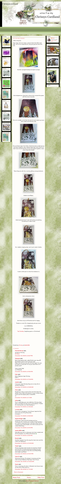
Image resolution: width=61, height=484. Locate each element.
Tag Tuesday (20, 331)
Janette (17, 382)
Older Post (41, 477)
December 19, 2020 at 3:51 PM (23, 435)
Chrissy (53, 38)
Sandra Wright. (19, 418)
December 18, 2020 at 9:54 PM (24, 371)
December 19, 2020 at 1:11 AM (23, 397)
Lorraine (17, 409)
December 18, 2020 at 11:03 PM (24, 379)
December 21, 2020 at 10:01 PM (24, 453)
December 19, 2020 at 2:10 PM (24, 427)
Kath (16, 374)
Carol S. (17, 456)
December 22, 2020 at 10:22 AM (24, 461)
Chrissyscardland (10, 4)
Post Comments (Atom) (32, 480)
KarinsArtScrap (19, 350)
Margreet (17, 358)
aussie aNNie (18, 430)
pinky (16, 400)
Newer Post (16, 477)
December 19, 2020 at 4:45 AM (24, 406)
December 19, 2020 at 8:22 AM (24, 415)
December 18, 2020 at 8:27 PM (24, 355)
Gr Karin (17, 353)
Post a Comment (18, 472)
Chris (16, 389)
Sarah (16, 464)
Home (29, 477)
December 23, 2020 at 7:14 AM (24, 469)
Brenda (17, 438)
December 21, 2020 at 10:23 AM (24, 443)
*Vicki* (17, 446)
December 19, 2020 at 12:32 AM (24, 387)
